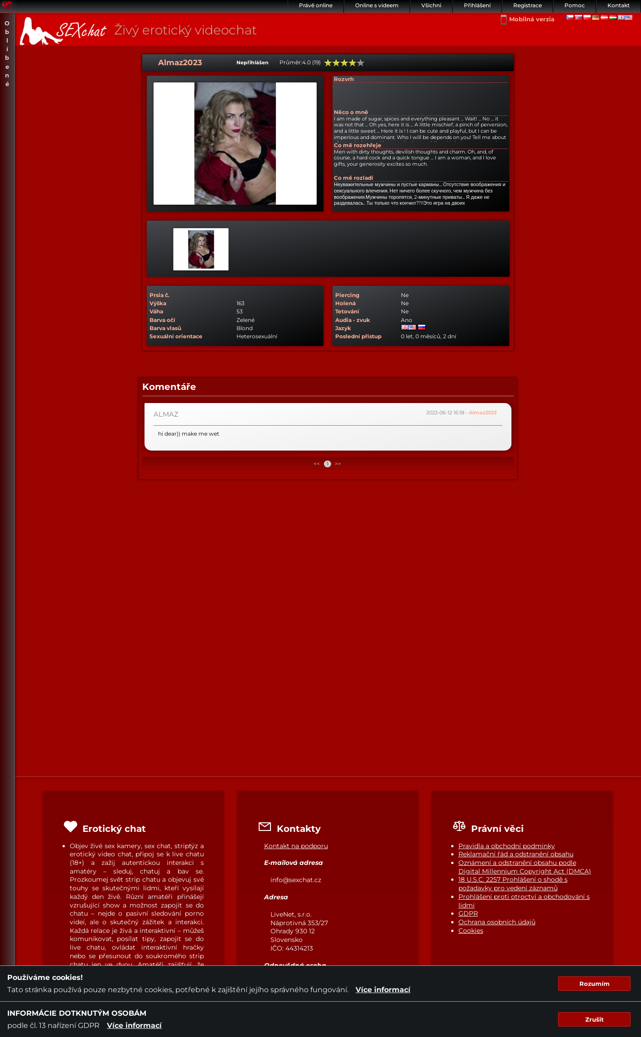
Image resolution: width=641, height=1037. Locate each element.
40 (336, 62)
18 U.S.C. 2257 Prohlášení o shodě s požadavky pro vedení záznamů (513, 883)
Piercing (347, 295)
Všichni (431, 5)
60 (344, 62)
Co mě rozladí (353, 177)
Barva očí (162, 320)
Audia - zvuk (352, 320)
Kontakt (618, 5)
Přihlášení (477, 5)
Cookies (470, 931)
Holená (345, 303)
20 (328, 62)
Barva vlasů (165, 328)
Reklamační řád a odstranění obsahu (516, 854)
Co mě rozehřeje (357, 145)
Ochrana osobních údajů (496, 922)
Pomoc (574, 5)
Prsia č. (159, 295)
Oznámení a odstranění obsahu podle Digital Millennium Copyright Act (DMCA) (524, 867)
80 (352, 62)
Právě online (316, 5)
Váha (156, 311)
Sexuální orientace (175, 336)
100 (360, 62)
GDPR (468, 913)
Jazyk (343, 328)
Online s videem (377, 5)
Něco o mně (351, 112)
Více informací (383, 989)
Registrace (527, 5)
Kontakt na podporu (296, 846)
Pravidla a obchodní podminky (506, 846)
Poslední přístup (358, 336)
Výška (157, 303)
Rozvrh (344, 79)
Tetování (347, 311)
